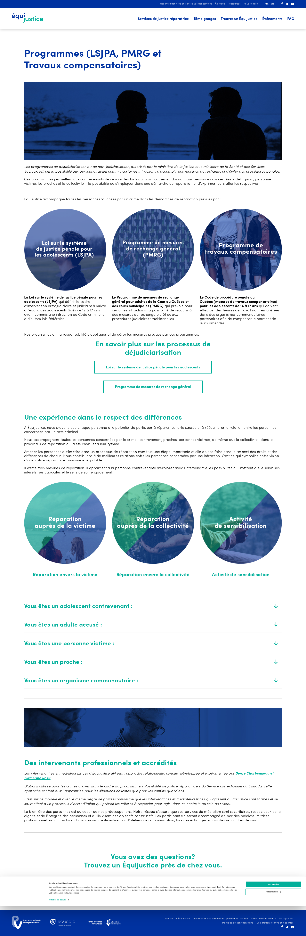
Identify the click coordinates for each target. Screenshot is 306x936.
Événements (272, 19)
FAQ (290, 19)
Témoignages (205, 19)
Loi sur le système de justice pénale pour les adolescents (153, 367)
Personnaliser (273, 922)
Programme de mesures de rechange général (153, 387)
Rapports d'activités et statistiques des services (185, 4)
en (272, 4)
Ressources (234, 4)
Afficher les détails (57, 930)
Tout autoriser (273, 914)
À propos (220, 4)
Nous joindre (251, 4)
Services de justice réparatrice (163, 19)
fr (266, 4)
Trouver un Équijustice (239, 19)
